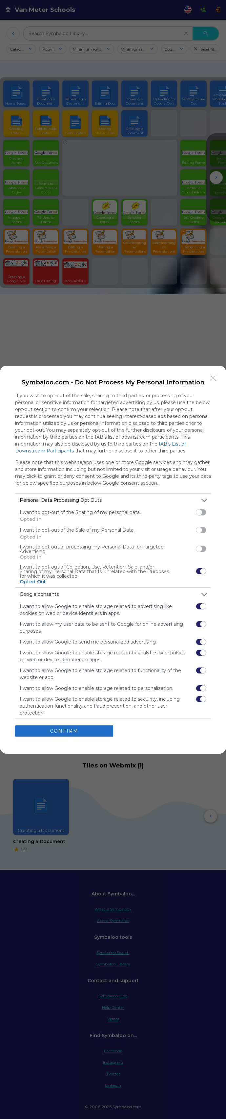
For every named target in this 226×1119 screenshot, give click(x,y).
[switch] (201, 512)
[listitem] (113, 500)
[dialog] (113, 560)
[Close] (213, 378)
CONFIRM (64, 731)
